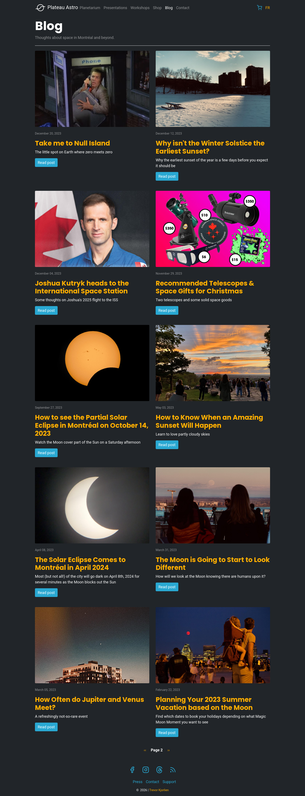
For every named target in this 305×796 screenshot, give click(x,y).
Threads (159, 769)
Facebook (132, 769)
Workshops (140, 7)
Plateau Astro (56, 7)
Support (169, 782)
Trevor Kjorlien (159, 790)
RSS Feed (172, 769)
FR (267, 7)
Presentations (115, 7)
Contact (182, 7)
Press (137, 782)
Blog (169, 7)
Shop (157, 7)
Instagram (145, 769)
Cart (259, 7)
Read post (46, 162)
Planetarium (90, 7)
